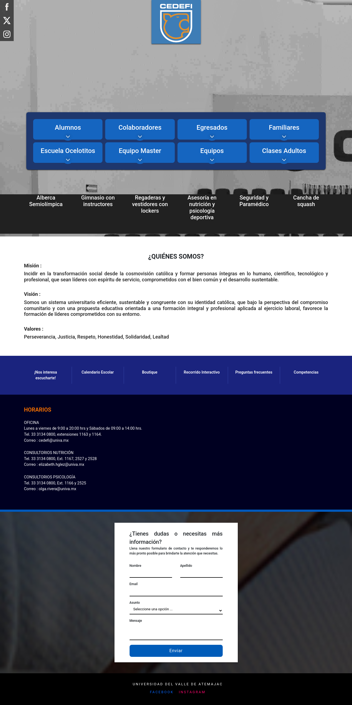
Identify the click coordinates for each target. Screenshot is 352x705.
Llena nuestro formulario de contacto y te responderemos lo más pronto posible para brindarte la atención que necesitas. (176, 551)
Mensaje (136, 621)
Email (134, 584)
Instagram (192, 692)
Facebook (162, 692)
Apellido (186, 566)
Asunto (135, 603)
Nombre (135, 566)
